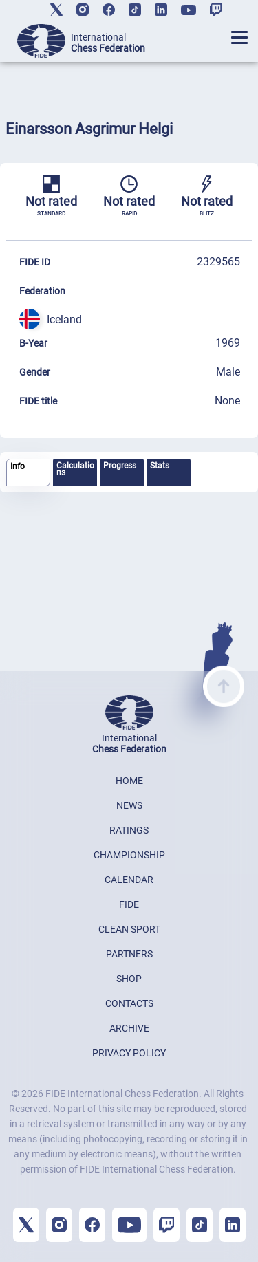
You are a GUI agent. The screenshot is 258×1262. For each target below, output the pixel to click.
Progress (119, 465)
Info (17, 466)
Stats (159, 465)
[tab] (28, 473)
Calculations (75, 469)
